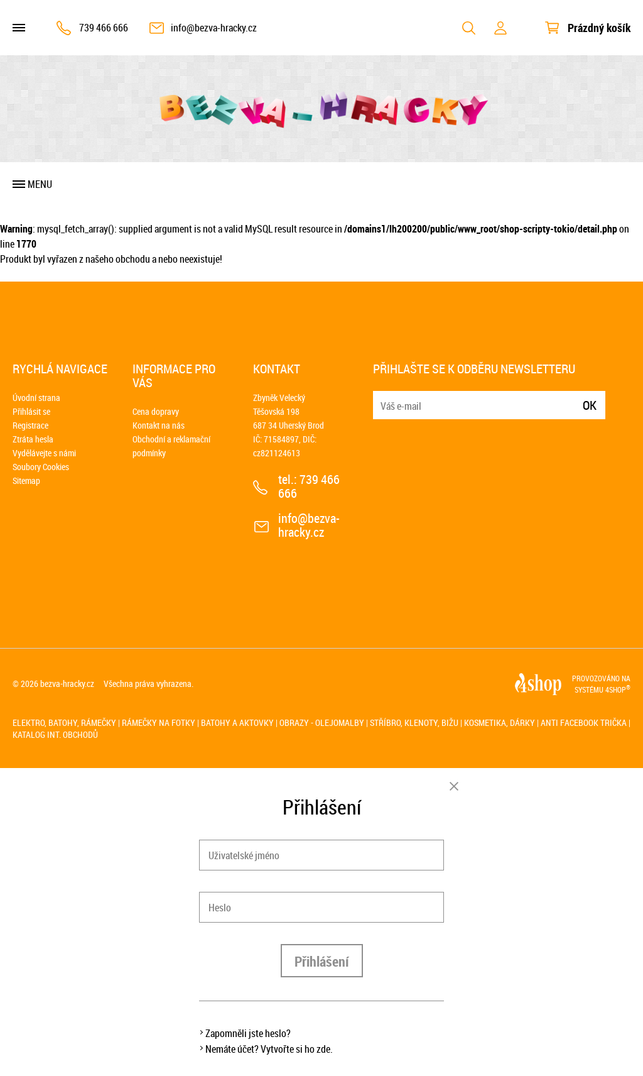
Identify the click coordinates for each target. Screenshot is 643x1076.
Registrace (30, 425)
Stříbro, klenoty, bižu (414, 722)
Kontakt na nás (158, 425)
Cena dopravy (155, 411)
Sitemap (26, 480)
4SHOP (617, 689)
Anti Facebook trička (584, 722)
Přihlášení (321, 961)
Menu (40, 184)
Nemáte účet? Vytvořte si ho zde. (269, 1049)
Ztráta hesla (33, 439)
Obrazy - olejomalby (321, 722)
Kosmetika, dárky (499, 722)
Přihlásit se (31, 411)
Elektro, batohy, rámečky (64, 722)
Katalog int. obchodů (55, 734)
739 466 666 (103, 28)
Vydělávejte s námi (44, 453)
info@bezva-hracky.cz (214, 28)
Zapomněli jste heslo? (248, 1033)
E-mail (383, 398)
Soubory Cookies (41, 467)
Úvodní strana (36, 398)
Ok (590, 405)
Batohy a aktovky (237, 722)
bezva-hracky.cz (67, 683)
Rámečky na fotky (158, 722)
